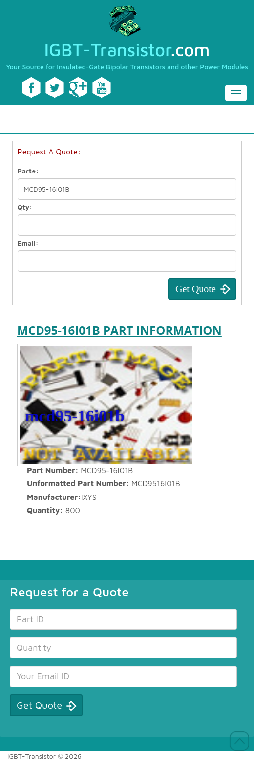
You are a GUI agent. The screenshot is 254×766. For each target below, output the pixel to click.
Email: (28, 243)
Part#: (28, 171)
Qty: (25, 207)
